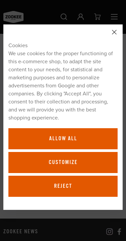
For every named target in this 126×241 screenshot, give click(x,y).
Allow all (63, 138)
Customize (63, 162)
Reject (63, 186)
